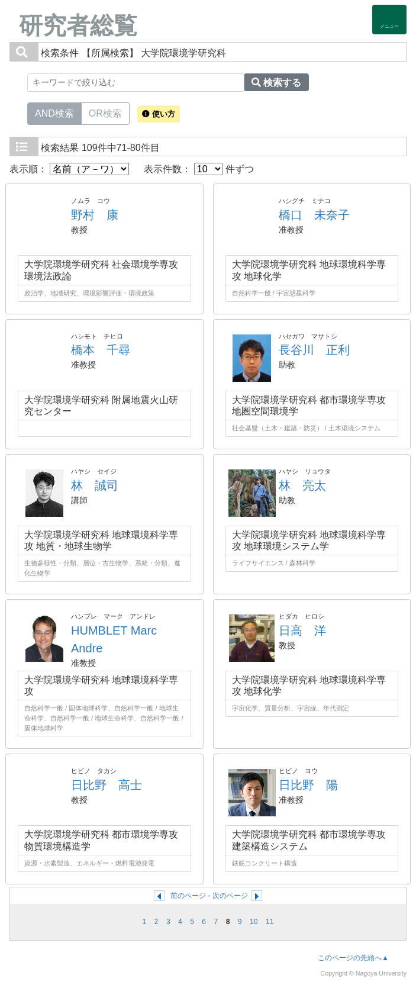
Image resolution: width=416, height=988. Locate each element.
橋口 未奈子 (314, 214)
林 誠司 (94, 485)
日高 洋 (302, 630)
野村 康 (94, 214)
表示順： (69, 169)
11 (270, 922)
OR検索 (105, 112)
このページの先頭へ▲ (353, 958)
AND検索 (54, 112)
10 (254, 922)
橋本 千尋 (100, 349)
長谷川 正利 (314, 349)
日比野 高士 (106, 784)
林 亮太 (302, 485)
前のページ (188, 896)
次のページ (230, 896)
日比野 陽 (308, 784)
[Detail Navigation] (389, 19)
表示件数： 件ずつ (199, 169)
